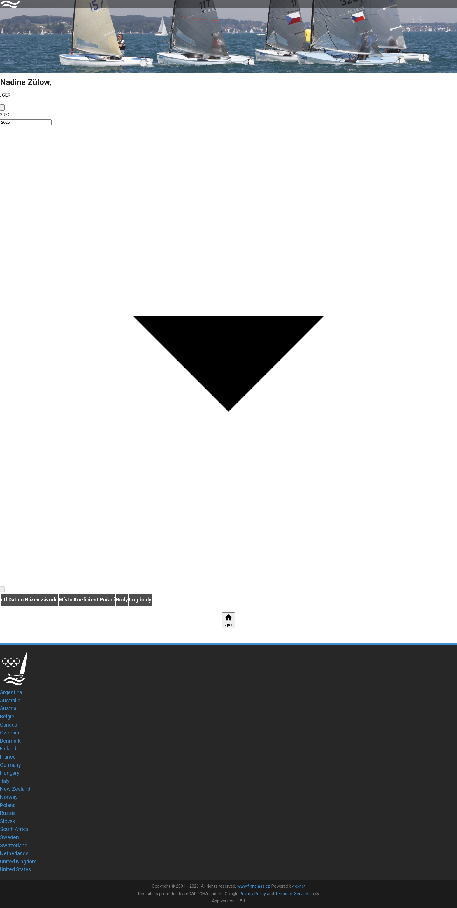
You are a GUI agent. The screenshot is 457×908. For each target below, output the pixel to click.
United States (15, 869)
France (8, 757)
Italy (5, 781)
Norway (9, 797)
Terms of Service (291, 893)
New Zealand (15, 789)
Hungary (10, 773)
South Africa (14, 829)
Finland (8, 749)
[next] (2, 589)
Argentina (11, 692)
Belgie (7, 716)
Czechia (9, 732)
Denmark (10, 741)
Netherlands (14, 853)
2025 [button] (5, 114)
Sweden (9, 837)
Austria (8, 708)
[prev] (2, 107)
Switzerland (13, 845)
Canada (8, 725)
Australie (10, 700)
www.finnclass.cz (253, 886)
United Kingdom (18, 861)
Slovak (7, 821)
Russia (8, 813)
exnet (300, 886)
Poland (8, 805)
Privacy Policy (253, 893)
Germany (10, 765)
